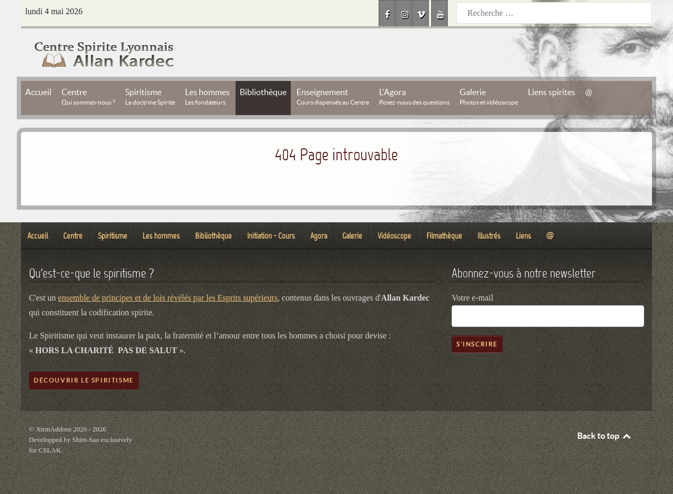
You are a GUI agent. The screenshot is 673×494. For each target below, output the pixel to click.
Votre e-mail (472, 297)
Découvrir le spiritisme (84, 380)
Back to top (604, 435)
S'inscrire (477, 344)
